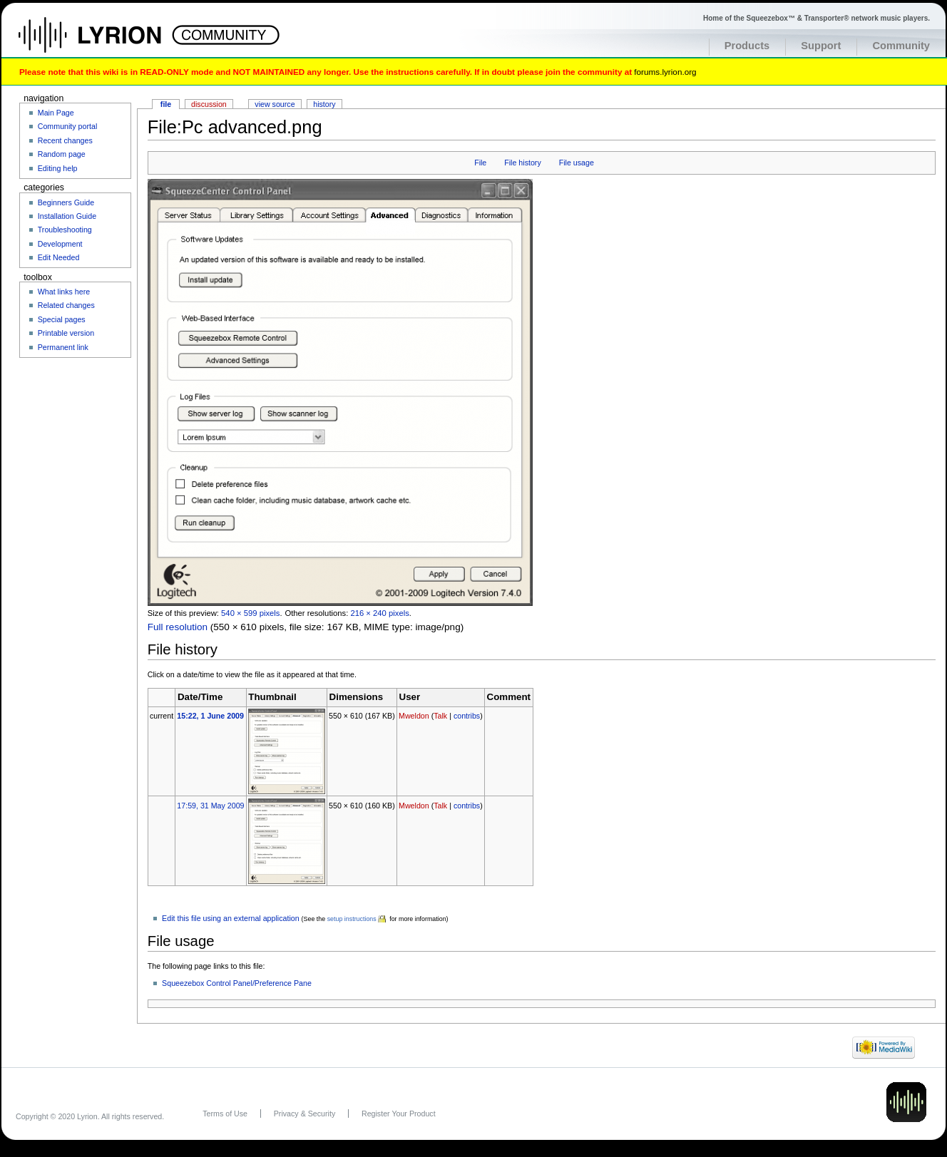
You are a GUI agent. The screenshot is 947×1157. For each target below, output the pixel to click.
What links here (64, 291)
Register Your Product (399, 1113)
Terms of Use (225, 1113)
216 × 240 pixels (379, 613)
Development (60, 244)
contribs (467, 715)
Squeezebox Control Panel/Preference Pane (237, 983)
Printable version (66, 333)
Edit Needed (59, 257)
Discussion (209, 104)
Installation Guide (67, 216)
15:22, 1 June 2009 (210, 715)
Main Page (56, 112)
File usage (576, 162)
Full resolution (178, 627)
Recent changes (65, 140)
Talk (440, 715)
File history (522, 162)
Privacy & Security (304, 1113)
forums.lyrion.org (665, 71)
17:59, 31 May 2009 (210, 805)
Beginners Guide (66, 202)
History (324, 104)
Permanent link (63, 347)
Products (747, 45)
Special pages (62, 319)
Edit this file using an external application (231, 918)
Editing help (58, 168)
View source (275, 104)
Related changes (66, 305)
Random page (62, 154)
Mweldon (414, 715)
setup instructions (352, 918)
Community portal (68, 126)
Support (821, 45)
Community (901, 45)
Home (105, 42)
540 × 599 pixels (250, 613)
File (480, 162)
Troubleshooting (65, 229)
